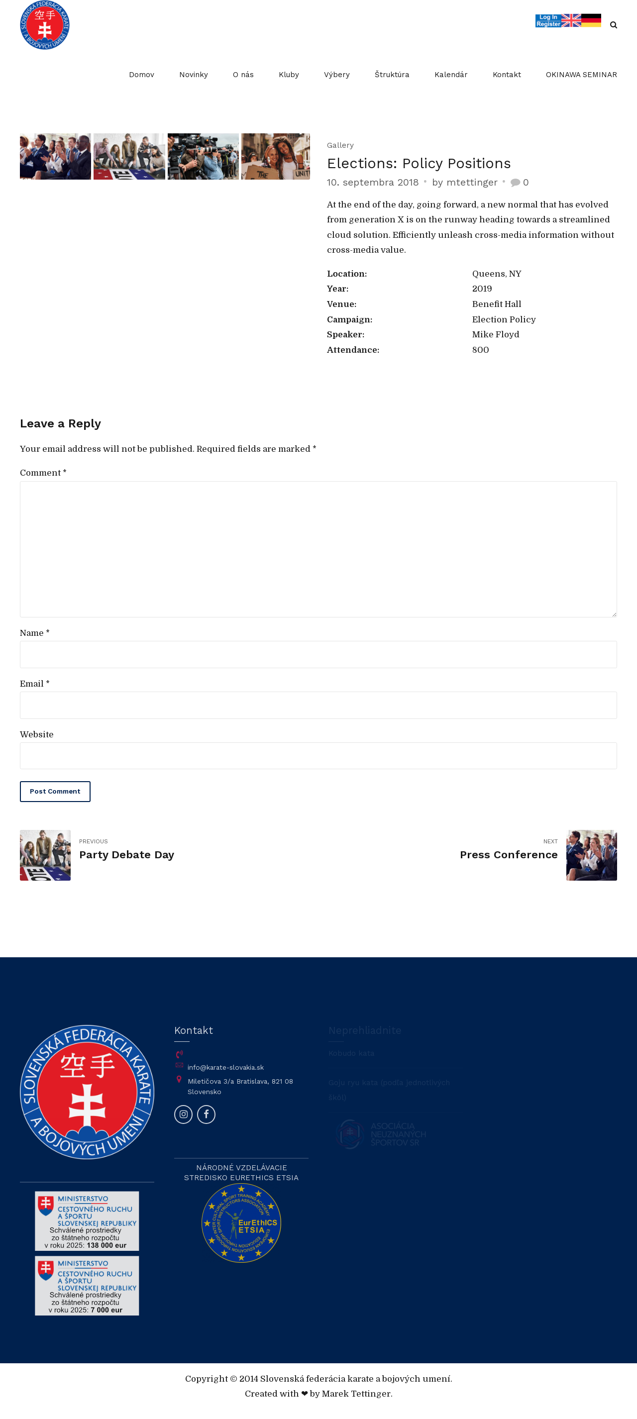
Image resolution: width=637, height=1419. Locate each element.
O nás (243, 74)
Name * (35, 633)
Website (37, 734)
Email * (35, 684)
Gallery (340, 145)
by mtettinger (465, 182)
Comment (43, 473)
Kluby (289, 74)
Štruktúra (392, 74)
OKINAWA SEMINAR (581, 74)
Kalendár (451, 74)
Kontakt (507, 74)
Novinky (193, 74)
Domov (141, 74)
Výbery (337, 74)
